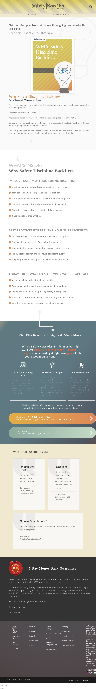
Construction (67, 636)
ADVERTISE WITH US (16, 637)
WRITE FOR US (15, 643)
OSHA (31, 645)
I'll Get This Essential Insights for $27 (32, 432)
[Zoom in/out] (8, 685)
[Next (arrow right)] (3, 688)
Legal (48, 638)
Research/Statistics (53, 633)
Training (32, 631)
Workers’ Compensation (51, 644)
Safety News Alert (48, 6)
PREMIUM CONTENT (61, 15)
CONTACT (15, 648)
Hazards (32, 636)
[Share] (3, 685)
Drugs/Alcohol (68, 631)
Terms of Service (24, 679)
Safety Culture (68, 641)
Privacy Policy (11, 679)
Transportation (68, 645)
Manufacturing (51, 649)
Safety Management (51, 628)
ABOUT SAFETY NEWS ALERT (14, 629)
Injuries (32, 627)
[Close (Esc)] (1, 685)
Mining (65, 627)
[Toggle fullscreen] (6, 685)
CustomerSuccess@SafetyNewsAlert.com (67, 590)
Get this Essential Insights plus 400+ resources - (45, 418)
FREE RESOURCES (33, 15)
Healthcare (33, 641)
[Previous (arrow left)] (1, 688)
